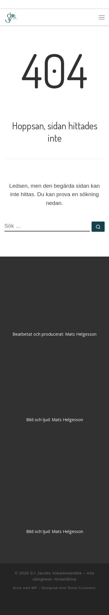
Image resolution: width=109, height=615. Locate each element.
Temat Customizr (81, 588)
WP (34, 588)
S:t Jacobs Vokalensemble (56, 573)
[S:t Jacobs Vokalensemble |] (11, 16)
